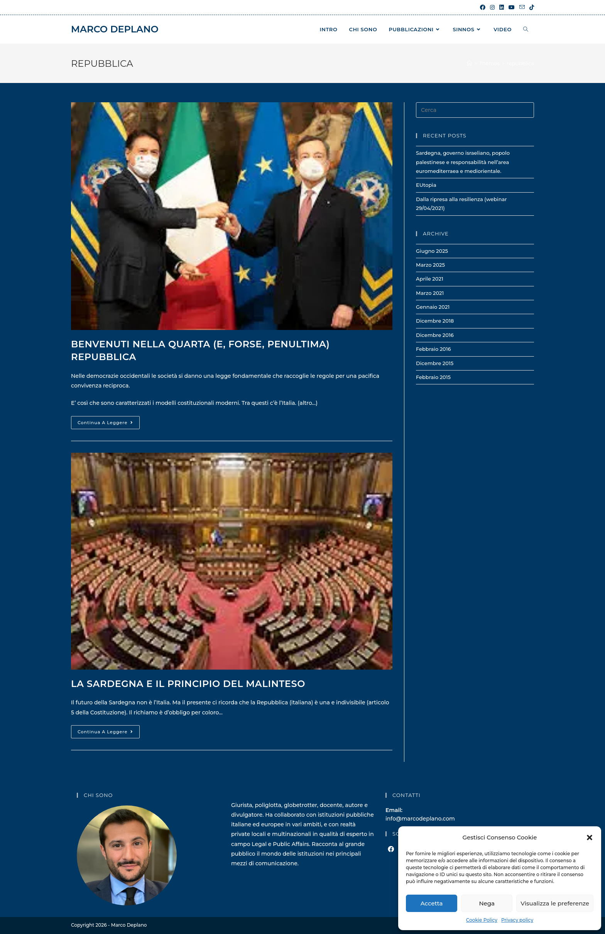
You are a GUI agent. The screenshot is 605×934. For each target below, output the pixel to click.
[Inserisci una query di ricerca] (475, 110)
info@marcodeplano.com (420, 818)
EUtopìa (426, 185)
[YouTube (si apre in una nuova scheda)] (511, 7)
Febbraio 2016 (433, 349)
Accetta (432, 903)
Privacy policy (517, 920)
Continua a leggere (109, 424)
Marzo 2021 (430, 293)
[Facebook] (391, 849)
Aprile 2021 (429, 279)
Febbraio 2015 (433, 377)
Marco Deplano (115, 29)
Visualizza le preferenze (555, 903)
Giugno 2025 (432, 251)
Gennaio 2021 (433, 307)
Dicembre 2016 (435, 335)
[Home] (469, 63)
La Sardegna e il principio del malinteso (188, 683)
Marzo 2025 (430, 265)
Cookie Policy (481, 920)
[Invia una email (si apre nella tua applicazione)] (522, 7)
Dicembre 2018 (435, 321)
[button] (589, 837)
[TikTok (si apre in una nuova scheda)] (530, 7)
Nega (487, 903)
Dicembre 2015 (434, 363)
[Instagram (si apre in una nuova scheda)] (492, 7)
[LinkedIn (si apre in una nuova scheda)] (501, 7)
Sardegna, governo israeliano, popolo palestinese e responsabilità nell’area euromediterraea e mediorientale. (463, 162)
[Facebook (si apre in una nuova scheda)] (483, 7)
